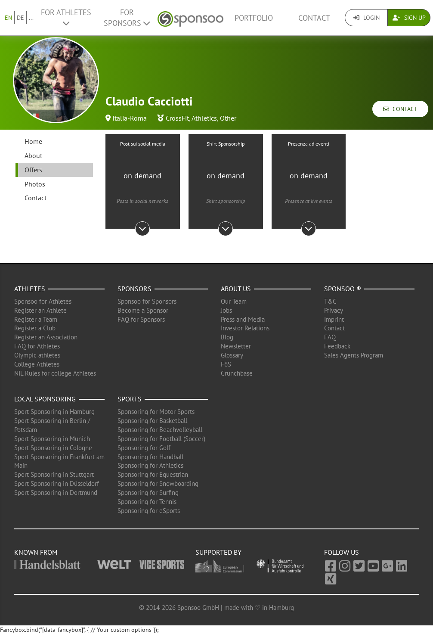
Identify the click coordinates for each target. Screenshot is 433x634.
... (31, 18)
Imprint (334, 319)
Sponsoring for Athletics (150, 465)
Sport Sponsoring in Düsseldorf (56, 483)
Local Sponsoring (45, 399)
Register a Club (35, 328)
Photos (35, 184)
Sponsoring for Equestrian (153, 474)
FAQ (330, 337)
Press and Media (243, 319)
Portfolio (254, 18)
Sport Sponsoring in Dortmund (55, 492)
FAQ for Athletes (37, 346)
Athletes (29, 288)
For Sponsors (127, 17)
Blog (227, 337)
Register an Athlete (40, 310)
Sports (130, 399)
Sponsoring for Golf (144, 448)
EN (8, 18)
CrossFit (177, 118)
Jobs (226, 310)
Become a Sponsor (143, 310)
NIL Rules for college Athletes (55, 373)
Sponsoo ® (342, 288)
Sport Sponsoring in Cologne (53, 448)
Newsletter (236, 346)
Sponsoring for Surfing (148, 492)
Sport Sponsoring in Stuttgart (54, 474)
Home (33, 141)
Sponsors (135, 288)
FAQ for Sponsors (141, 319)
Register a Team (35, 319)
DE (20, 18)
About (33, 155)
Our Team (234, 301)
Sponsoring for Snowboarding (158, 483)
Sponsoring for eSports (149, 511)
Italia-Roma (129, 118)
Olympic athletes (37, 355)
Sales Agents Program (353, 355)
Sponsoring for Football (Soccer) (161, 439)
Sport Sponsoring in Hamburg (54, 411)
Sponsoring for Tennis (147, 501)
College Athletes (36, 364)
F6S (226, 364)
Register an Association (45, 337)
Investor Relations (245, 328)
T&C (330, 301)
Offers (33, 169)
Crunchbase (237, 373)
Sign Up (409, 18)
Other (228, 118)
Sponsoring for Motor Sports (156, 411)
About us (236, 288)
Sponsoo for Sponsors (147, 301)
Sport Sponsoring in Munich (52, 439)
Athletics (204, 118)
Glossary (232, 355)
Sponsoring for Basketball (152, 420)
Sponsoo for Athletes (42, 301)
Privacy (333, 310)
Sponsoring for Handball (150, 457)
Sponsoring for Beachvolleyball (160, 430)
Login (366, 18)
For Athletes (66, 17)
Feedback (337, 346)
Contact (314, 18)
